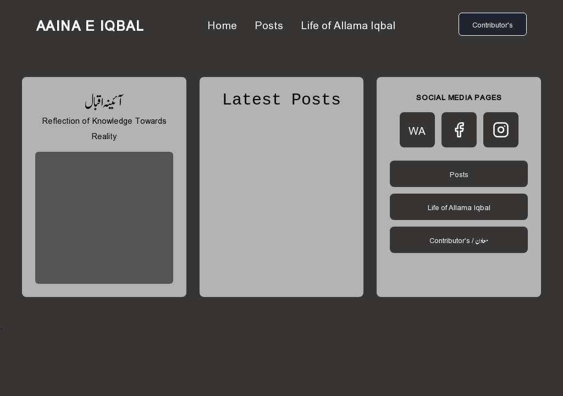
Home (222, 24)
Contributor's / (458, 239)
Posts (269, 24)
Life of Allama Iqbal (348, 24)
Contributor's (492, 23)
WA (417, 129)
